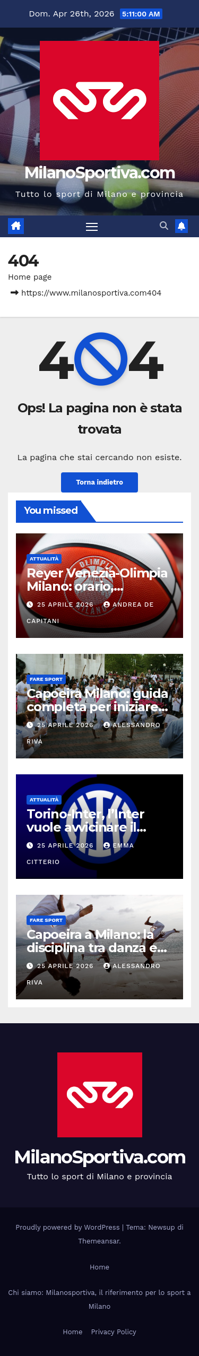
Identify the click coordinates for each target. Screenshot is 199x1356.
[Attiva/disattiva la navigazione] (91, 226)
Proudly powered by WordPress (68, 1227)
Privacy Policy (113, 1332)
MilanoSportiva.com (99, 173)
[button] (164, 226)
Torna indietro (99, 482)
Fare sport (46, 679)
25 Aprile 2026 (66, 604)
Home (99, 1267)
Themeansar (98, 1241)
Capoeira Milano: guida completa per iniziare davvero (97, 707)
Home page (30, 277)
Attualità (44, 559)
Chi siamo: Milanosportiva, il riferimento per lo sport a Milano (99, 1299)
